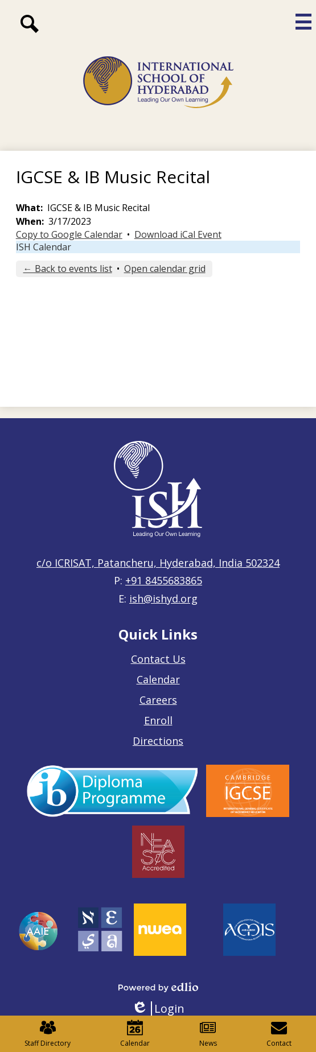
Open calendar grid (165, 268)
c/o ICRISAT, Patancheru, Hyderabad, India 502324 (158, 563)
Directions (158, 741)
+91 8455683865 (163, 580)
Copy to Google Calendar (69, 234)
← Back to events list (67, 268)
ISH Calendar (43, 247)
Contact (279, 1034)
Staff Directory (47, 1034)
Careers (158, 700)
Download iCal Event (177, 234)
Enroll (158, 720)
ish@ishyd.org (163, 598)
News (208, 1034)
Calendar (158, 679)
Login (158, 1008)
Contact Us (158, 659)
